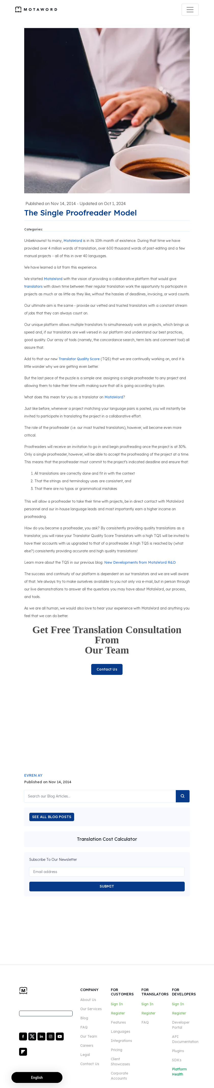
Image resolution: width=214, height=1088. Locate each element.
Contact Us (107, 669)
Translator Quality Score (79, 359)
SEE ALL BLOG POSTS (52, 817)
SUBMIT (107, 886)
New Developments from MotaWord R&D (140, 562)
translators (33, 286)
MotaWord (72, 240)
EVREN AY (33, 775)
